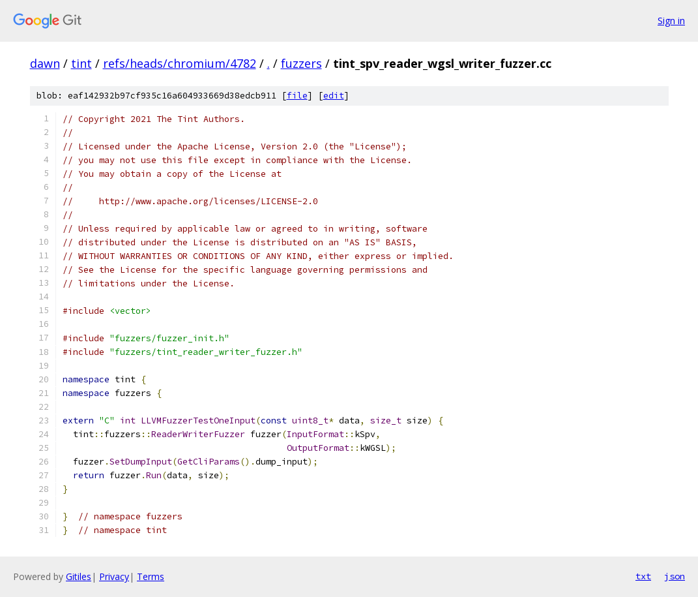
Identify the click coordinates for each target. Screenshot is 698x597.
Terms (150, 576)
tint (81, 63)
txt (643, 576)
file (297, 95)
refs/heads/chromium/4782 (179, 63)
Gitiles (78, 576)
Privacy (114, 576)
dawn (45, 63)
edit (333, 95)
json (674, 576)
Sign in (671, 20)
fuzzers (301, 63)
